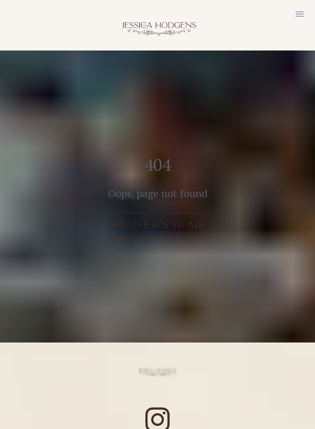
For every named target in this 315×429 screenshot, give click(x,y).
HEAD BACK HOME (157, 219)
